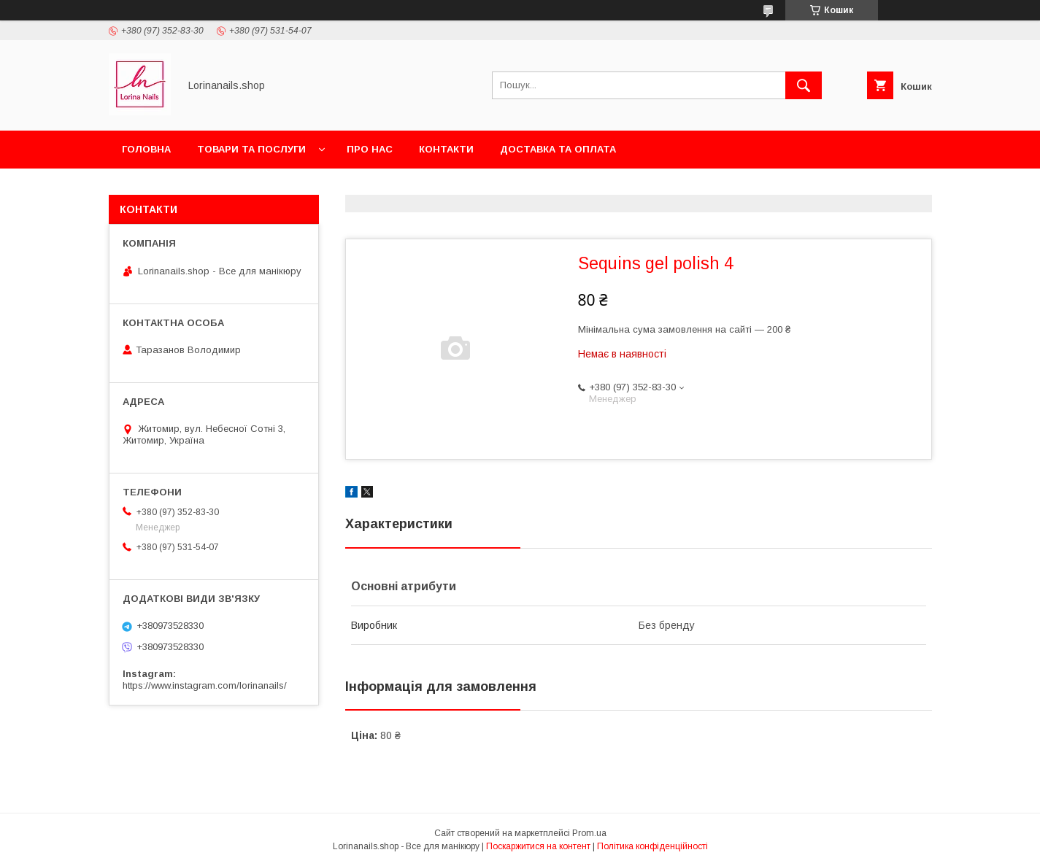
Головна (146, 149)
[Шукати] (803, 85)
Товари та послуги (251, 149)
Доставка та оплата (558, 149)
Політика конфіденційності (652, 846)
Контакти (446, 149)
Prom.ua (589, 833)
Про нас (370, 149)
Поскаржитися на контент (538, 846)
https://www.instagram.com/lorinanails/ (205, 685)
